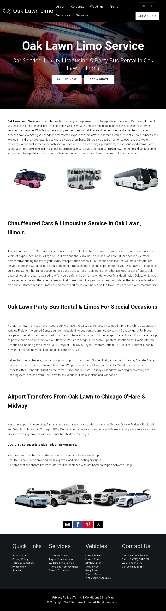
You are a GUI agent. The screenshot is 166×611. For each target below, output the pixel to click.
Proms (113, 6)
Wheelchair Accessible (98, 578)
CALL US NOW (66, 79)
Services (82, 15)
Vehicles (62, 15)
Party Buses (92, 570)
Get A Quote (147, 16)
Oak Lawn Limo (33, 10)
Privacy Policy (20, 559)
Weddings (97, 6)
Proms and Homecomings (63, 566)
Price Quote (19, 555)
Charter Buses (93, 574)
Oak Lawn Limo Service (135, 555)
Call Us (147, 6)
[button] (67, 524)
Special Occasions (59, 570)
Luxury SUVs (92, 559)
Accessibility (19, 566)
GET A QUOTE (99, 79)
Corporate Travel (58, 555)
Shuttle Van (92, 566)
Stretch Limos (93, 563)
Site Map (17, 570)
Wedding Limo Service (61, 563)
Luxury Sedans (93, 555)
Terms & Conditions (23, 563)
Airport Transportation (61, 559)
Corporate (78, 6)
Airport (60, 6)
